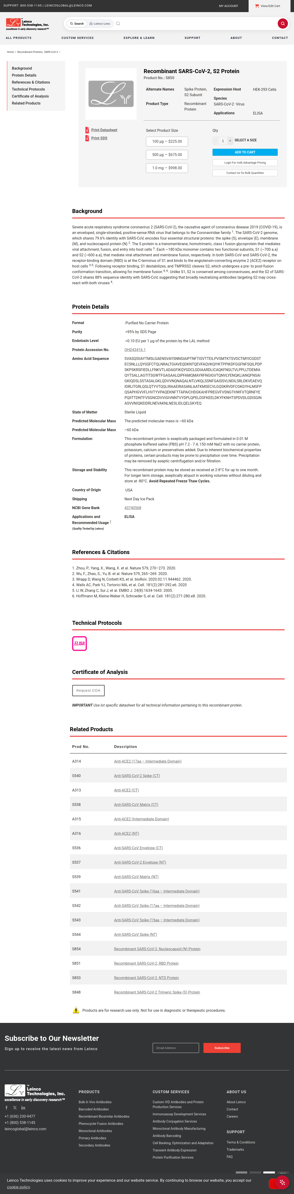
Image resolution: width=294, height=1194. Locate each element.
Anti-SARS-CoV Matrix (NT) (136, 877)
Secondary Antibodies (94, 1145)
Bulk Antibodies (95, 1102)
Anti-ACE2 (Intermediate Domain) (141, 819)
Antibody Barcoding (167, 1136)
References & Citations (31, 82)
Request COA (88, 690)
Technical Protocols (28, 89)
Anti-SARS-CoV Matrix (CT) (136, 804)
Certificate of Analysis (30, 96)
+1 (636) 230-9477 (20, 1116)
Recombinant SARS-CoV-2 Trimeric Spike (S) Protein (157, 992)
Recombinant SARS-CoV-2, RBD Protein (146, 963)
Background (22, 68)
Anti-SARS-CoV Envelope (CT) (138, 848)
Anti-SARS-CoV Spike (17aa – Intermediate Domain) (156, 905)
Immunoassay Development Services (179, 1114)
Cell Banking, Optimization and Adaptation (183, 1143)
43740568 (133, 508)
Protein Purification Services (173, 1157)
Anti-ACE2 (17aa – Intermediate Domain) (148, 761)
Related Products (26, 103)
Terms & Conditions (241, 1142)
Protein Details (24, 75)
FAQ (230, 1157)
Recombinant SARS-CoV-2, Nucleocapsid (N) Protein (157, 949)
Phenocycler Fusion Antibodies (101, 1124)
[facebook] (6, 1107)
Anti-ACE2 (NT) (126, 833)
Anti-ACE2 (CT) (126, 790)
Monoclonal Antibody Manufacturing (179, 1128)
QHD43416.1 (135, 350)
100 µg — (167, 141)
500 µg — (167, 154)
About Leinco (236, 1102)
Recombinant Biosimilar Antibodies (104, 1116)
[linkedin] (23, 1107)
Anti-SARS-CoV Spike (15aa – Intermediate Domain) (156, 920)
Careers (232, 1116)
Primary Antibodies (92, 1138)
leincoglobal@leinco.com (25, 1129)
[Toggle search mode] (90, 23)
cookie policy (18, 1187)
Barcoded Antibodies (94, 1109)
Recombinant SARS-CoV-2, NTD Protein (146, 978)
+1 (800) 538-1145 (20, 1122)
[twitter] (15, 1107)
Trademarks (235, 1149)
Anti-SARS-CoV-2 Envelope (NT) (140, 862)
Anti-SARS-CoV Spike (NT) (135, 934)
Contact (232, 1109)
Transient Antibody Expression (175, 1150)
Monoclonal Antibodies (95, 1131)
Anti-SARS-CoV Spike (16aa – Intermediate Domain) (156, 891)
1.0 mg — (167, 168)
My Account (228, 6)
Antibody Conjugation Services (175, 1121)
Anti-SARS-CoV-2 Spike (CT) (137, 776)
